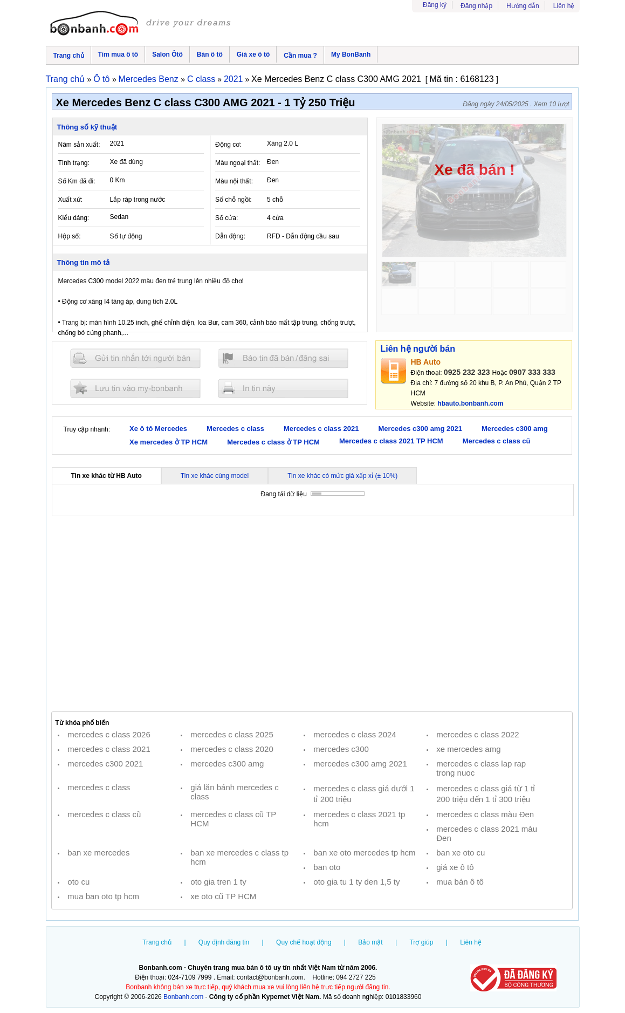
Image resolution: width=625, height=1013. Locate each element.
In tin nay (283, 388)
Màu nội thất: (234, 181)
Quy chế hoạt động (303, 942)
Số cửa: (226, 218)
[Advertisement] (312, 613)
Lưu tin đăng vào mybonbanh (135, 388)
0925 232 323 (467, 372)
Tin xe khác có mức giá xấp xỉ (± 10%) (342, 476)
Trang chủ (68, 55)
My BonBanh (350, 54)
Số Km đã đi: (76, 181)
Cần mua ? (300, 55)
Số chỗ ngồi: (233, 199)
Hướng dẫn (522, 6)
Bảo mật (370, 942)
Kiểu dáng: (74, 218)
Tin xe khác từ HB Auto (106, 476)
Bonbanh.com (183, 997)
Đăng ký (435, 5)
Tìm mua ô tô (118, 54)
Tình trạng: (74, 163)
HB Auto (426, 362)
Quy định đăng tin (223, 942)
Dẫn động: (230, 236)
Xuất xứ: (70, 199)
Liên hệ (564, 6)
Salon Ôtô (167, 54)
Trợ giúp (421, 942)
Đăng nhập (476, 6)
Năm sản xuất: (79, 144)
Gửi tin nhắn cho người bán (135, 358)
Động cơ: (228, 144)
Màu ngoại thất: (237, 163)
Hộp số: (69, 236)
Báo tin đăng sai (283, 358)
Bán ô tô (210, 54)
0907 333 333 (532, 372)
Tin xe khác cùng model (215, 476)
